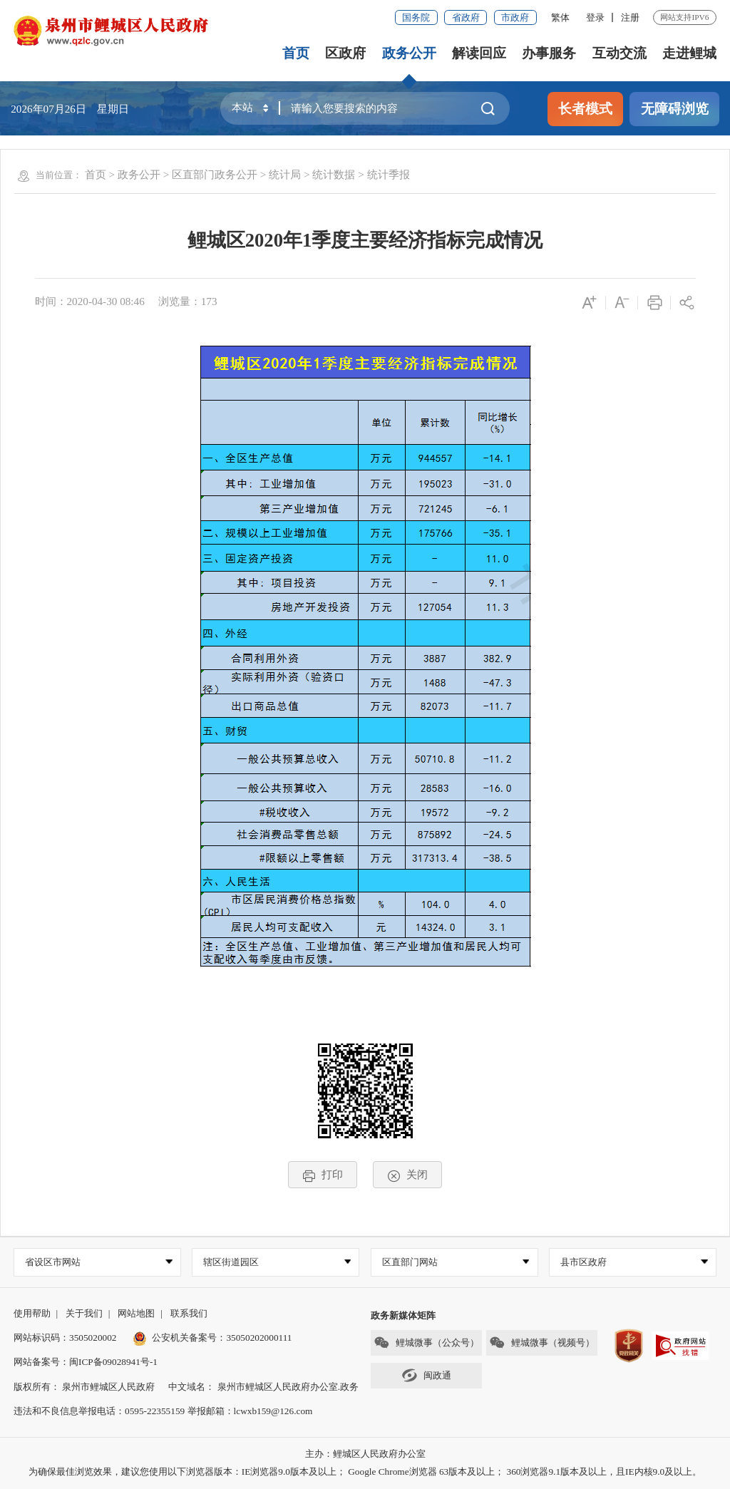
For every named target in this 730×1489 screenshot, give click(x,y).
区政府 (345, 53)
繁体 (560, 17)
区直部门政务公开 (214, 174)
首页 (295, 53)
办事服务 (549, 53)
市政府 (515, 17)
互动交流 (619, 53)
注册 (630, 17)
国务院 (416, 17)
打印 (322, 1175)
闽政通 (426, 1375)
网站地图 (136, 1313)
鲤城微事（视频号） (542, 1342)
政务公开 (409, 53)
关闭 (407, 1175)
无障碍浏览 (675, 108)
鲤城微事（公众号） (426, 1342)
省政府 (466, 17)
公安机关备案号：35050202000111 (212, 1337)
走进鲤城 (689, 53)
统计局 (285, 174)
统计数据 (333, 174)
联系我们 (188, 1313)
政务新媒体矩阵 (403, 1315)
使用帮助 (32, 1313)
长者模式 (585, 108)
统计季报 (388, 174)
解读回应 (479, 53)
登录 (595, 17)
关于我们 (84, 1313)
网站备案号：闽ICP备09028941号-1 (86, 1361)
